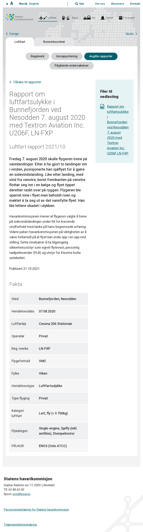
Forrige (14, 34)
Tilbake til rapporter (27, 82)
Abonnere (117, 3)
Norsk (23, 3)
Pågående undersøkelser (72, 65)
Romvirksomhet (54, 42)
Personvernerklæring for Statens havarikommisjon (36, 509)
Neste (130, 34)
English (34, 3)
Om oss (100, 3)
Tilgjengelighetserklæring (20, 524)
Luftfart (20, 42)
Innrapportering (66, 56)
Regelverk (37, 56)
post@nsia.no (21, 494)
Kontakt (135, 3)
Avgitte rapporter (100, 56)
